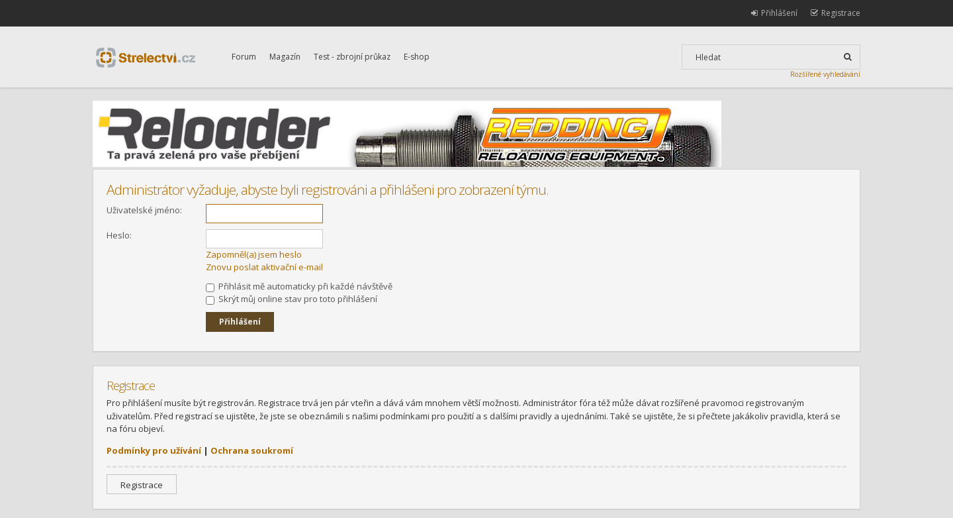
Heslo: (119, 235)
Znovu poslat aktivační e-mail (264, 267)
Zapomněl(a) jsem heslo (254, 254)
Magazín (284, 56)
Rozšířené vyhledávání (825, 74)
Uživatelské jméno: (144, 210)
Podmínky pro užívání (154, 450)
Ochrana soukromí (251, 450)
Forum (244, 56)
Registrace (141, 485)
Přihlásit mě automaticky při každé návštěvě (299, 286)
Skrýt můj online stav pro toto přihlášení (291, 299)
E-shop (417, 56)
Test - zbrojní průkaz (352, 56)
